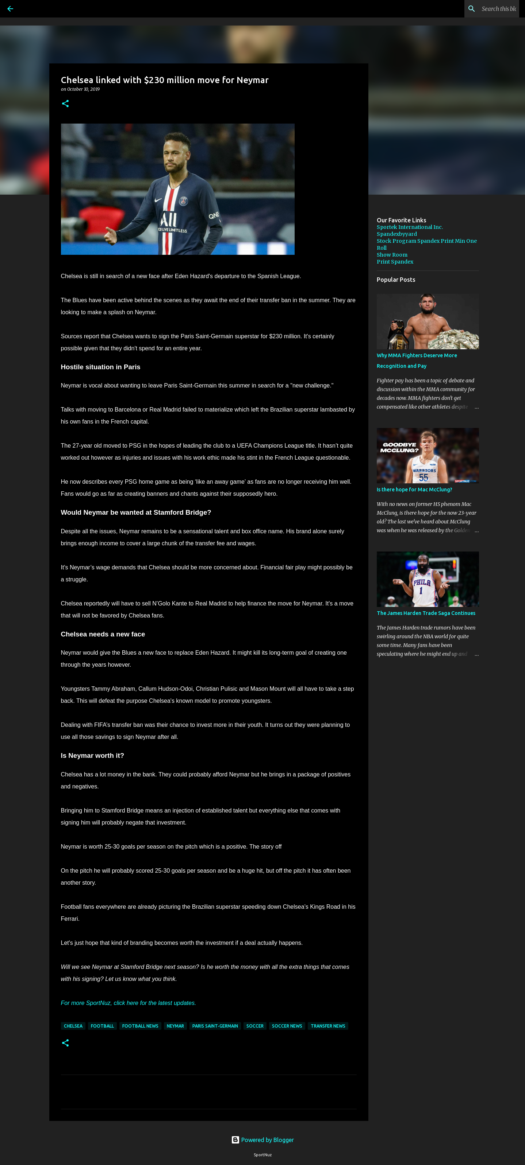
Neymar (175, 1026)
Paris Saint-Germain (215, 1026)
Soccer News (287, 1026)
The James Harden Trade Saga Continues (426, 613)
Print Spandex (395, 261)
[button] (65, 104)
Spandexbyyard (397, 234)
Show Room (392, 255)
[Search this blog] (480, 8)
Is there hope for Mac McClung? (414, 489)
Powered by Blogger (262, 1140)
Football (102, 1026)
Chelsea (73, 1026)
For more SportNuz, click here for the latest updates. (128, 1003)
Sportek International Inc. (410, 227)
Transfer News (328, 1026)
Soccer (255, 1026)
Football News (140, 1026)
